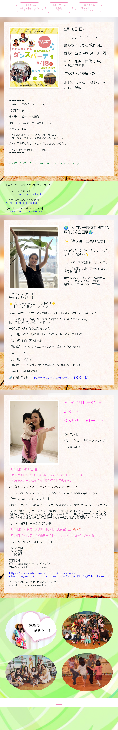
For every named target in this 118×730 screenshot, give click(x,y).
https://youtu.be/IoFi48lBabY (22, 203)
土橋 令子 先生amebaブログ (59, 7)
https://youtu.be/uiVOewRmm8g (24, 211)
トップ (59, 702)
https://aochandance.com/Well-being (55, 163)
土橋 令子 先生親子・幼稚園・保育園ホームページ (29, 7)
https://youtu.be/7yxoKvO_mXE (23, 194)
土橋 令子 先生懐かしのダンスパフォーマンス (88, 7)
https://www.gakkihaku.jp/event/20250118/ (59, 377)
